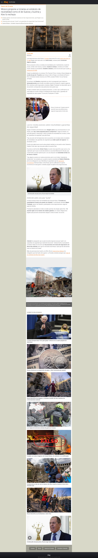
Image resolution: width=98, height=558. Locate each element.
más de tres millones (58, 251)
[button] (69, 282)
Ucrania (47, 58)
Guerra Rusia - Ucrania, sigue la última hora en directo (17, 23)
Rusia (39, 548)
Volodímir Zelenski (62, 548)
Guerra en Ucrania (49, 548)
